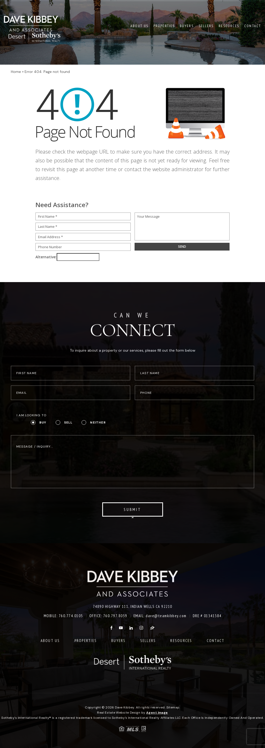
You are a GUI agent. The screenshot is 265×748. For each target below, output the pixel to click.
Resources (229, 25)
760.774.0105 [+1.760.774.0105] (71, 615)
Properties (164, 25)
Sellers (206, 25)
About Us (139, 25)
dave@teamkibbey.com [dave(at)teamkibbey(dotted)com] (166, 615)
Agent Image (157, 713)
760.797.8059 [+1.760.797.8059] (115, 615)
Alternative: (46, 256)
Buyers (187, 25)
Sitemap (173, 707)
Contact (252, 25)
